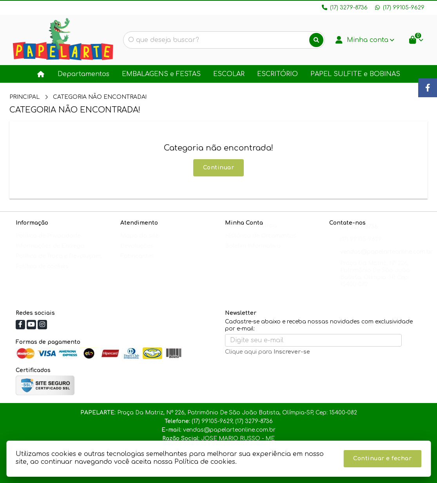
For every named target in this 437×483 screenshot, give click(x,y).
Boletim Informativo (253, 253)
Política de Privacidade (48, 243)
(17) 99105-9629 (361, 247)
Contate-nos (138, 233)
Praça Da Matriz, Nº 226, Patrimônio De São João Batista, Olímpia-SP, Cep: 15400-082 (375, 281)
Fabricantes (137, 264)
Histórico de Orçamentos (260, 243)
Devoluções (136, 253)
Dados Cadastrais (251, 233)
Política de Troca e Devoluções (59, 264)
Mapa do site (139, 243)
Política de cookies (42, 274)
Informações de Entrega (50, 253)
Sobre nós (30, 233)
